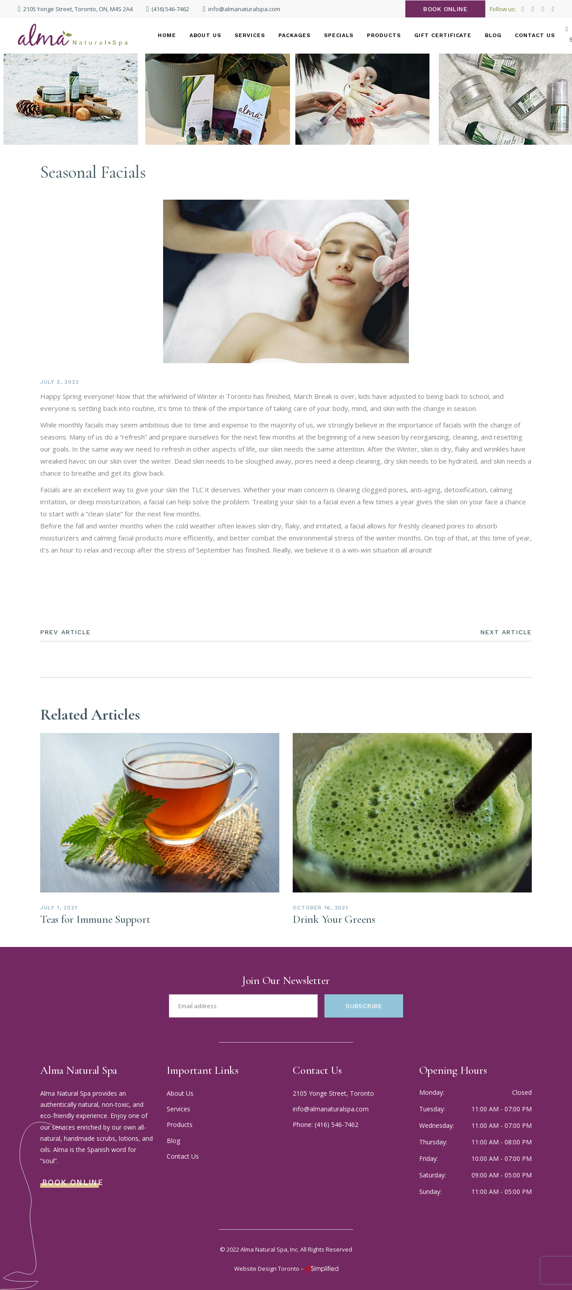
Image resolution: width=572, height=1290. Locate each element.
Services (178, 1109)
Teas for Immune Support (95, 919)
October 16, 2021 (320, 908)
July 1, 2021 (58, 908)
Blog (173, 1140)
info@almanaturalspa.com (331, 1109)
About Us (180, 1093)
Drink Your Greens (334, 919)
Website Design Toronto (266, 1269)
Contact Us (183, 1156)
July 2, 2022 (59, 382)
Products (180, 1124)
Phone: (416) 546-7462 (325, 1124)
